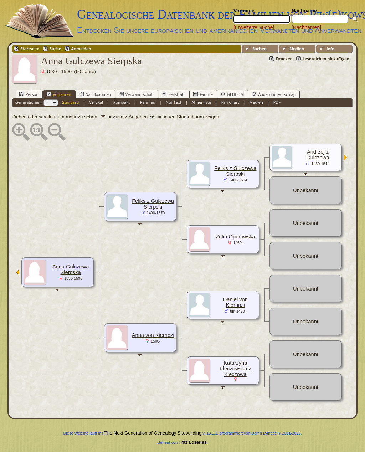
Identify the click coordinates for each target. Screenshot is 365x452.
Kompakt (121, 102)
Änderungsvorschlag (273, 94)
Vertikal (96, 102)
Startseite (30, 48)
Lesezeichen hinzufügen (326, 58)
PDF (277, 102)
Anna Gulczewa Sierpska (70, 269)
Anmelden (81, 48)
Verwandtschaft (136, 94)
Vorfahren (58, 94)
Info (330, 48)
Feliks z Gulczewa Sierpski (153, 204)
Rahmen (147, 102)
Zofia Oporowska (235, 237)
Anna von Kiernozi (153, 335)
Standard (70, 102)
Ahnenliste (201, 102)
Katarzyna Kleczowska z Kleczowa (235, 368)
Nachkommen (95, 94)
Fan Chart (230, 102)
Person (28, 94)
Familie (202, 94)
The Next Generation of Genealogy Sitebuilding (152, 433)
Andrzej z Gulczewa (317, 154)
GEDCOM (232, 94)
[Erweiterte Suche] (253, 27)
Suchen (259, 48)
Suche (55, 48)
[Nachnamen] (306, 27)
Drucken (284, 58)
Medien (296, 48)
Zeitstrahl (173, 94)
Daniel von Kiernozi (235, 302)
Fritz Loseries (192, 442)
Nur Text (173, 102)
